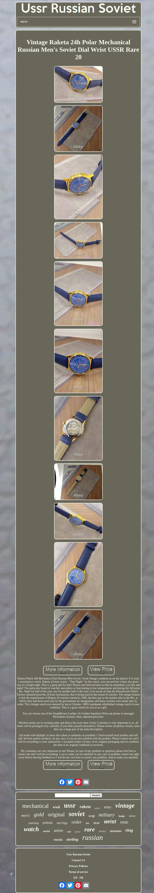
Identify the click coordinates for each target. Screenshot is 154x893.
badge (122, 816)
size (87, 823)
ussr (70, 805)
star (96, 823)
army (107, 807)
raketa (85, 806)
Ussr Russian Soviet (78, 854)
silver (132, 816)
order (77, 822)
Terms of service (78, 871)
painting (34, 823)
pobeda (48, 823)
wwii (56, 807)
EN (75, 877)
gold (39, 814)
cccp (92, 816)
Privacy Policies (78, 866)
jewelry (102, 831)
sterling (72, 839)
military (106, 815)
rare (89, 829)
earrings (62, 823)
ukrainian (116, 831)
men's (25, 815)
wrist (110, 822)
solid (69, 832)
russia (58, 839)
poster (77, 831)
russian (92, 837)
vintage (125, 805)
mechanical (35, 806)
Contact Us (78, 860)
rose (124, 822)
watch (31, 829)
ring (129, 830)
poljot (97, 808)
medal (46, 831)
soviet (77, 814)
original (56, 814)
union (58, 830)
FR (81, 877)
